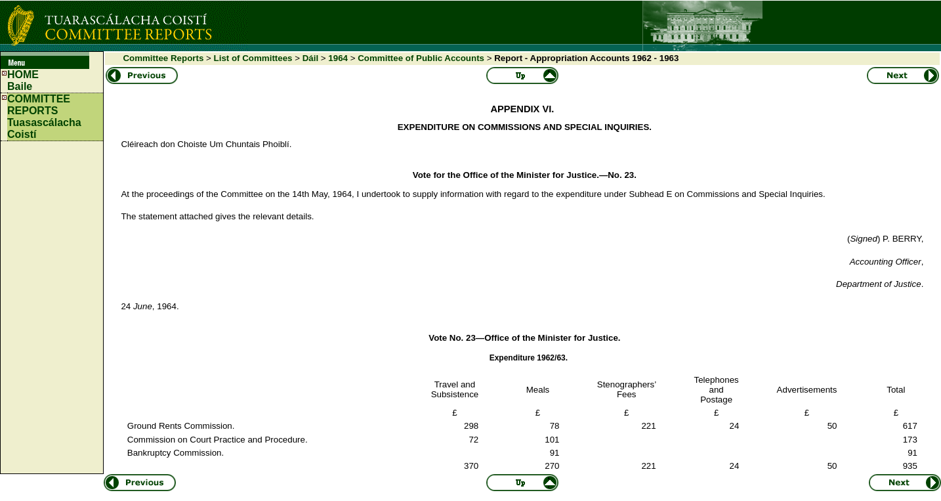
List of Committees (253, 58)
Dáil (310, 58)
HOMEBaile (23, 80)
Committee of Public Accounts (421, 58)
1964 (338, 58)
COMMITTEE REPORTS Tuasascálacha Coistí (44, 116)
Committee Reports (163, 58)
